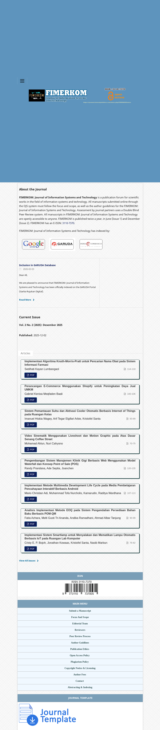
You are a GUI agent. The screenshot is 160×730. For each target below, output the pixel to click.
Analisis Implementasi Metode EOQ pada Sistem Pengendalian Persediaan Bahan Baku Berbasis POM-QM (79, 512)
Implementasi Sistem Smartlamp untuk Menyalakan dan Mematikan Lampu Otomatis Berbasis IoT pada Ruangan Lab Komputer (79, 537)
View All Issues (27, 560)
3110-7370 (68, 223)
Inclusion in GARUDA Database (37, 265)
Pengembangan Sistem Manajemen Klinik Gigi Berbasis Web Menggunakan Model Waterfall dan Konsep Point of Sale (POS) (79, 462)
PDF (32, 375)
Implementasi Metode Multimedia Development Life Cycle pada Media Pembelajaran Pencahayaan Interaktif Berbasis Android (79, 487)
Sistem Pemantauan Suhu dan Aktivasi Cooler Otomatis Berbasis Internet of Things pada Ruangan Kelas (79, 412)
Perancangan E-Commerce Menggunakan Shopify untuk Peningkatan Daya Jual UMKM (79, 388)
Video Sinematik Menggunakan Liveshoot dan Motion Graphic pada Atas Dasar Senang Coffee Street (79, 437)
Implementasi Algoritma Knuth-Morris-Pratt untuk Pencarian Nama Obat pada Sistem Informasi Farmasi (79, 363)
